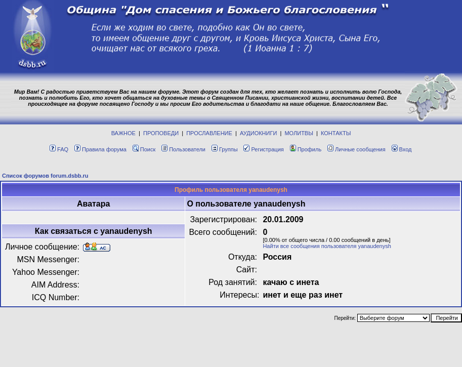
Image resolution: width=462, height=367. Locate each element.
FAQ (59, 149)
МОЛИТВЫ (298, 133)
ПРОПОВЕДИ (161, 133)
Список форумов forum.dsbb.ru (45, 176)
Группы (225, 149)
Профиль (306, 149)
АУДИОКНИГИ (258, 133)
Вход (402, 149)
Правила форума (100, 149)
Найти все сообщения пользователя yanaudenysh (327, 246)
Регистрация (263, 149)
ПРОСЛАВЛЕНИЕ (209, 133)
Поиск (144, 149)
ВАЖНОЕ (123, 133)
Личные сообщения (356, 149)
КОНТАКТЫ (336, 133)
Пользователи (183, 149)
